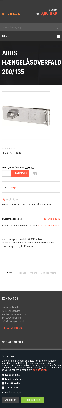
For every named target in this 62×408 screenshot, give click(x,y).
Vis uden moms (48, 272)
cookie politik (40, 369)
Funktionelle (12, 383)
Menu (5, 36)
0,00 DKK (49, 13)
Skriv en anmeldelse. (49, 225)
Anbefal (34, 272)
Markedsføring (14, 379)
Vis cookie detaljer (11, 392)
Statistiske (12, 387)
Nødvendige (12, 374)
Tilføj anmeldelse (51, 218)
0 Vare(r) (53, 9)
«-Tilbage (21, 272)
